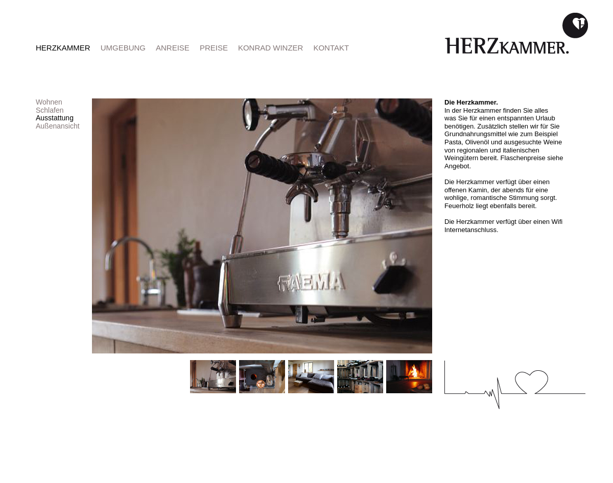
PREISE (214, 47)
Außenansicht (58, 126)
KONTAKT (331, 47)
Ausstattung (55, 118)
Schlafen (49, 110)
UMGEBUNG (123, 47)
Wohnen (49, 102)
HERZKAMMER (63, 47)
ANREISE (173, 47)
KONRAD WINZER (270, 47)
